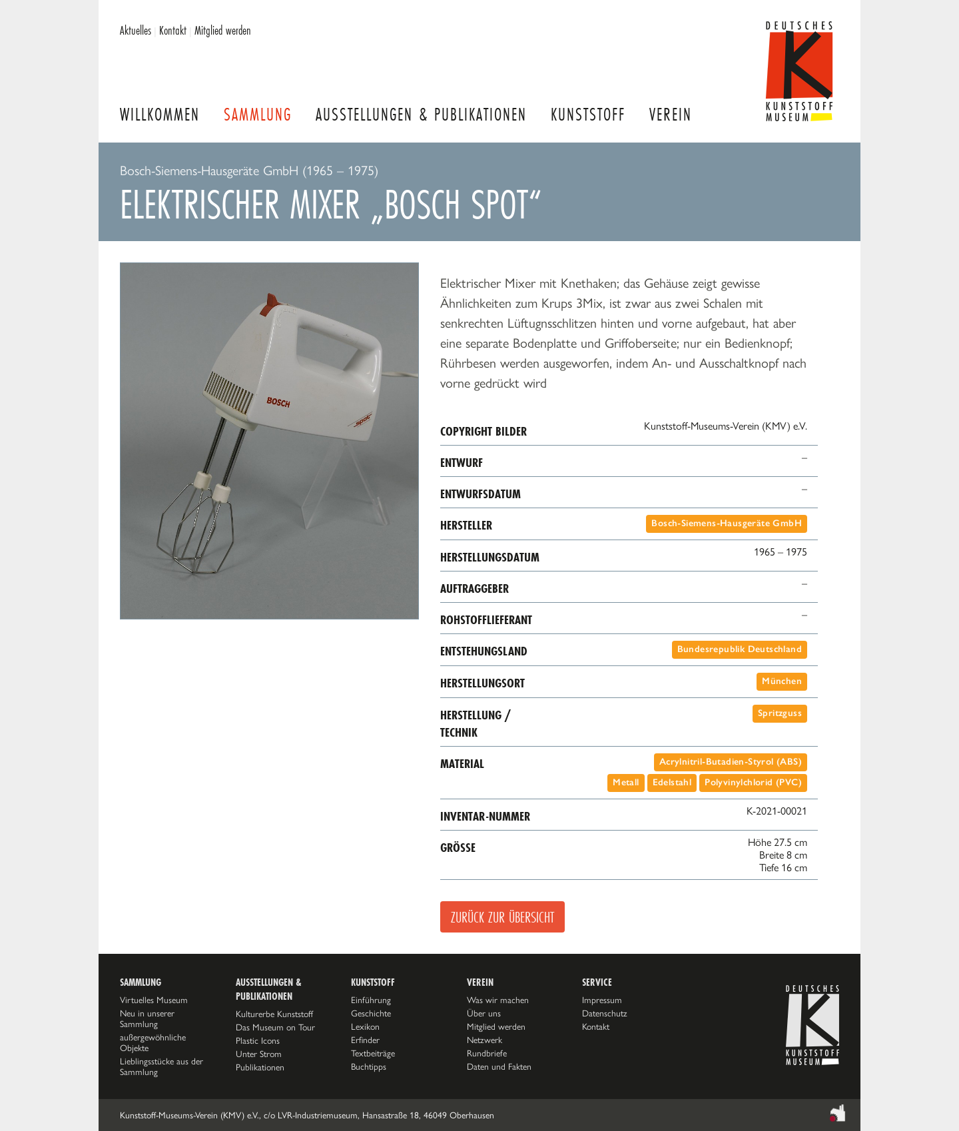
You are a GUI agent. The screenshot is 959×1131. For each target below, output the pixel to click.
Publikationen (260, 1067)
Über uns (484, 1013)
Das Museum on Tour (275, 1027)
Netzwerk (484, 1039)
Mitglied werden (222, 30)
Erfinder (365, 1039)
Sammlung (258, 114)
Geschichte (371, 1013)
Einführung (371, 999)
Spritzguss (780, 713)
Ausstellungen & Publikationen (421, 114)
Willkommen (160, 114)
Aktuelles (135, 30)
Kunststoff (588, 114)
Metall (626, 782)
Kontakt (172, 30)
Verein (670, 114)
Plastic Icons (258, 1040)
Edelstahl (672, 782)
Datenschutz (604, 1013)
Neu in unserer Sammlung (147, 1018)
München (782, 681)
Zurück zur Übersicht (502, 917)
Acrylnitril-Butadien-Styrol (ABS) (730, 761)
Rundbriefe (487, 1053)
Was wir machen (498, 999)
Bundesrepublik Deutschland (739, 649)
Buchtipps (368, 1066)
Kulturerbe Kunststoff (274, 1013)
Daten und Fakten (499, 1066)
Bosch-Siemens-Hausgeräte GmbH (726, 523)
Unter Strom (259, 1053)
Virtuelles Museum (154, 999)
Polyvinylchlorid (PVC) (753, 782)
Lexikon (365, 1026)
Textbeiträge (373, 1053)
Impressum (602, 999)
